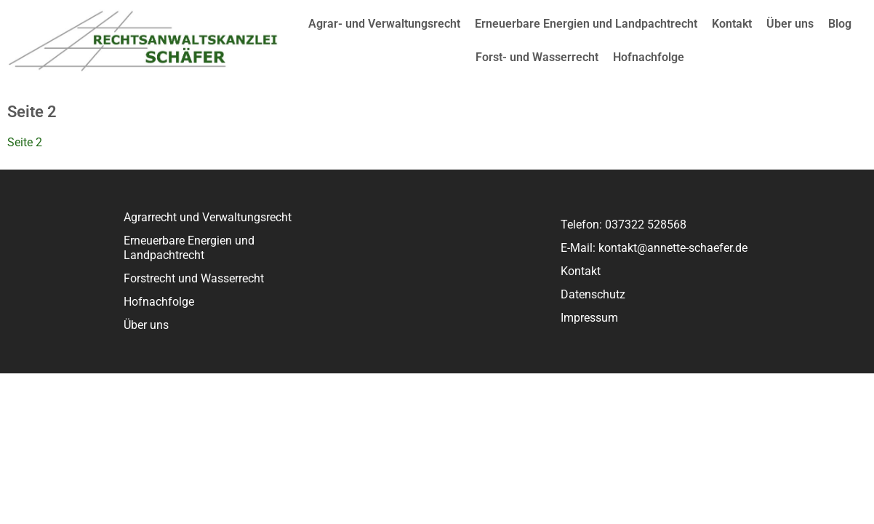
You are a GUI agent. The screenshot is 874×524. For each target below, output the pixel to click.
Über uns (790, 24)
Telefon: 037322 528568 (623, 224)
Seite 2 (24, 142)
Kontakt (732, 24)
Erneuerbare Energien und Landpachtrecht (586, 24)
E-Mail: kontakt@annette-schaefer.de (654, 248)
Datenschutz (593, 294)
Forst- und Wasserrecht (537, 57)
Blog (839, 24)
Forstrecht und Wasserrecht (194, 278)
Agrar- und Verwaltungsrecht (384, 24)
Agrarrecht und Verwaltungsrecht (208, 217)
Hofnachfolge (648, 57)
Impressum (589, 318)
